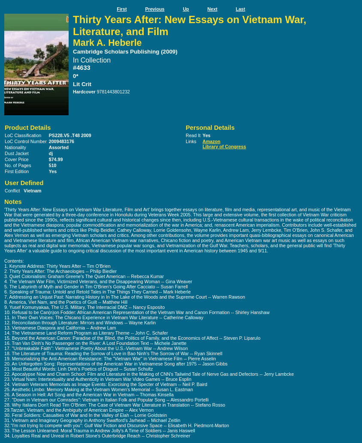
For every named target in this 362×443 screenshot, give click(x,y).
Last (240, 9)
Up (186, 9)
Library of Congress (224, 146)
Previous (154, 9)
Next (212, 9)
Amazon (211, 141)
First (122, 9)
